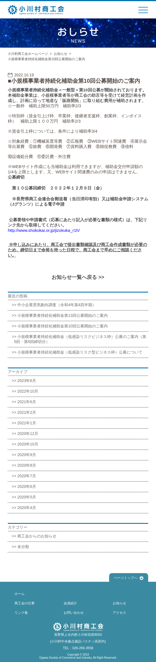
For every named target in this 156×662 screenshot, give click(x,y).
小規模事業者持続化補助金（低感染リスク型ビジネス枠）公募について (79, 352)
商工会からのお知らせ (36, 536)
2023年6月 (26, 380)
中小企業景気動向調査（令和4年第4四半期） (56, 305)
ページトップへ (128, 578)
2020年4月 (26, 507)
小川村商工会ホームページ (28, 54)
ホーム (20, 594)
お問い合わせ (74, 613)
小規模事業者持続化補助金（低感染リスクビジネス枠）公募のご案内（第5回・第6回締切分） (80, 339)
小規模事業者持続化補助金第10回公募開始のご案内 (62, 326)
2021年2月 (26, 412)
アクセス (119, 613)
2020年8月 (26, 465)
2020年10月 (27, 444)
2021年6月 (26, 402)
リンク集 (21, 613)
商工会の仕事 (25, 603)
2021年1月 (26, 423)
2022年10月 (27, 391)
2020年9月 (26, 454)
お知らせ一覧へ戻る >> (78, 277)
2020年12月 (27, 433)
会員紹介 (70, 603)
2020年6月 (26, 486)
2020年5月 (26, 497)
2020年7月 (26, 476)
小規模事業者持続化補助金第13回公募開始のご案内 (62, 315)
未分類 (23, 546)
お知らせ (60, 54)
